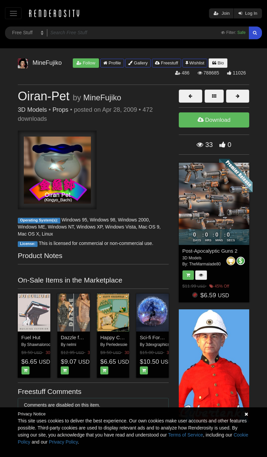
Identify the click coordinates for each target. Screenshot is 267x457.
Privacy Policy (63, 442)
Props (60, 109)
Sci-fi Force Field (159, 337)
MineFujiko (102, 97)
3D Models (32, 109)
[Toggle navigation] (13, 13)
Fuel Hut (31, 337)
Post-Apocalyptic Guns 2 (209, 251)
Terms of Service (185, 435)
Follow (85, 62)
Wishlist (194, 62)
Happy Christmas (119, 337)
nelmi (71, 344)
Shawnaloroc (38, 344)
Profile (112, 62)
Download (214, 120)
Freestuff (166, 62)
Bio (218, 62)
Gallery (138, 62)
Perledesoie (116, 344)
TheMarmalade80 (205, 264)
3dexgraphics (157, 344)
